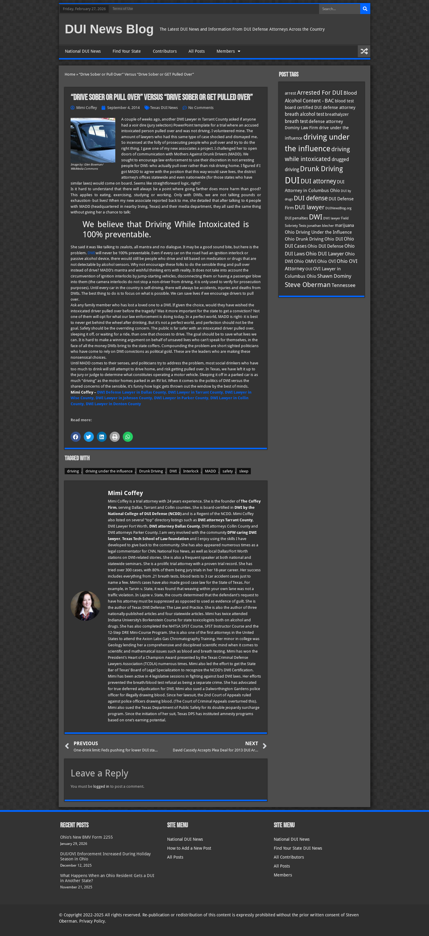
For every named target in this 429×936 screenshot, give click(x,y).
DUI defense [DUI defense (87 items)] (311, 198)
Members (228, 51)
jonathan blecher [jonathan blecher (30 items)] (320, 226)
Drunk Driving (151, 471)
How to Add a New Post (189, 848)
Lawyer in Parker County (185, 398)
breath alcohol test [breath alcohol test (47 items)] (304, 114)
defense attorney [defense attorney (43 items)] (326, 121)
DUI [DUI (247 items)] (292, 180)
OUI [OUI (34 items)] (308, 269)
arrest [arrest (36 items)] (290, 93)
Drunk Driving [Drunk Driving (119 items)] (321, 169)
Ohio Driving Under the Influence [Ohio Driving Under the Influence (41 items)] (318, 232)
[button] (76, 437)
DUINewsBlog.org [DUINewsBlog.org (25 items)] (338, 208)
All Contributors (289, 857)
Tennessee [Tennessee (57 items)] (343, 285)
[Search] (365, 9)
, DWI (157, 398)
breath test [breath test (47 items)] (296, 121)
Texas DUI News (164, 107)
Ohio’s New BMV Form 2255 (86, 837)
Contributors (165, 51)
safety (228, 471)
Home (70, 74)
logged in (101, 786)
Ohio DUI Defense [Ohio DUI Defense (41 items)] (325, 246)
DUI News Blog (109, 29)
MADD (210, 471)
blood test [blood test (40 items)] (344, 101)
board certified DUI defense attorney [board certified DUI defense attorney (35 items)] (320, 107)
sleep (243, 471)
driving (73, 471)
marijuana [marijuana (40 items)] (344, 225)
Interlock (190, 471)
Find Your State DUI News (298, 848)
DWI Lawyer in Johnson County (124, 398)
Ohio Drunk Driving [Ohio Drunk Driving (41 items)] (304, 238)
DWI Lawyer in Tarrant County (195, 392)
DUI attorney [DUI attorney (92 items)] (318, 181)
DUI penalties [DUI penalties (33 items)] (296, 218)
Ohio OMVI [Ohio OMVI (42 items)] (305, 261)
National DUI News (83, 51)
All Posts (197, 51)
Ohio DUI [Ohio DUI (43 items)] (333, 239)
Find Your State (127, 51)
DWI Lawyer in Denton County (113, 404)
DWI (91, 253)
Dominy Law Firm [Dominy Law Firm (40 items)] (301, 127)
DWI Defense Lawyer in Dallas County (131, 392)
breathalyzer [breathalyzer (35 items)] (337, 114)
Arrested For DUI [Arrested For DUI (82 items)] (320, 92)
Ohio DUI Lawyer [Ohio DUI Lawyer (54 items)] (325, 254)
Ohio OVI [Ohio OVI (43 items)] (326, 261)
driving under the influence (109, 471)
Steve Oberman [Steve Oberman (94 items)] (308, 284)
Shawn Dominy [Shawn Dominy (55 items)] (334, 276)
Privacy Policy (92, 921)
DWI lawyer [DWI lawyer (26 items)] (331, 218)
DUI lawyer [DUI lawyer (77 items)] (309, 207)
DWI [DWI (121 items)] (315, 217)
